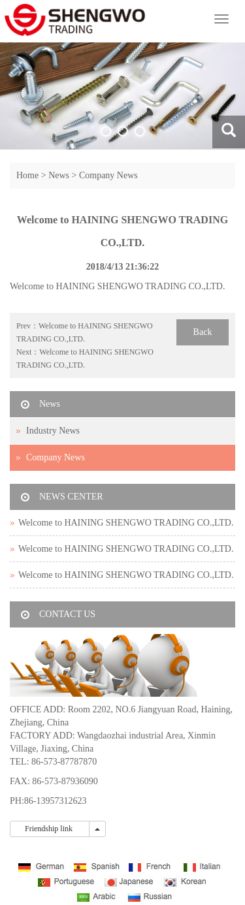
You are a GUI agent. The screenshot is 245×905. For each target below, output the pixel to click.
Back (202, 332)
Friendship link (49, 828)
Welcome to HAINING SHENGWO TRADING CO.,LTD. (125, 523)
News (58, 175)
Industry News (53, 431)
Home (27, 175)
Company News (108, 175)
